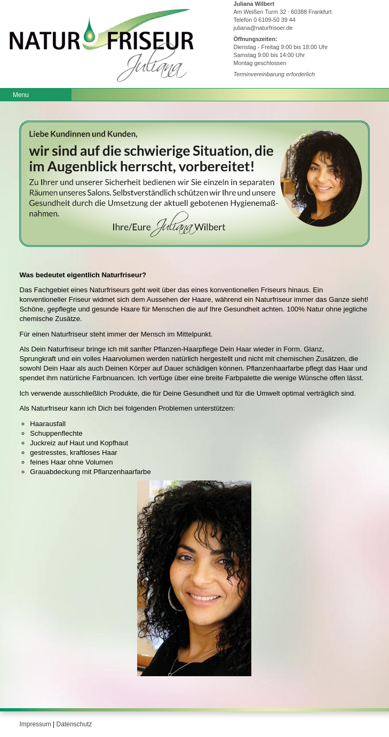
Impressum (35, 724)
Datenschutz (74, 724)
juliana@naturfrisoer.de (262, 28)
